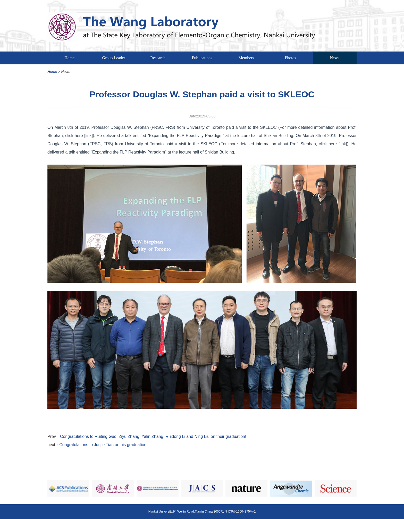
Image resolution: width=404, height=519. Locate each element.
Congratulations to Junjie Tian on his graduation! (103, 445)
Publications (202, 58)
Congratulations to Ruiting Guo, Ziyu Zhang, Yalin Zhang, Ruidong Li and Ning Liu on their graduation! (153, 436)
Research (157, 58)
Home (69, 58)
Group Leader (113, 58)
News (334, 58)
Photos (290, 58)
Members (246, 58)
